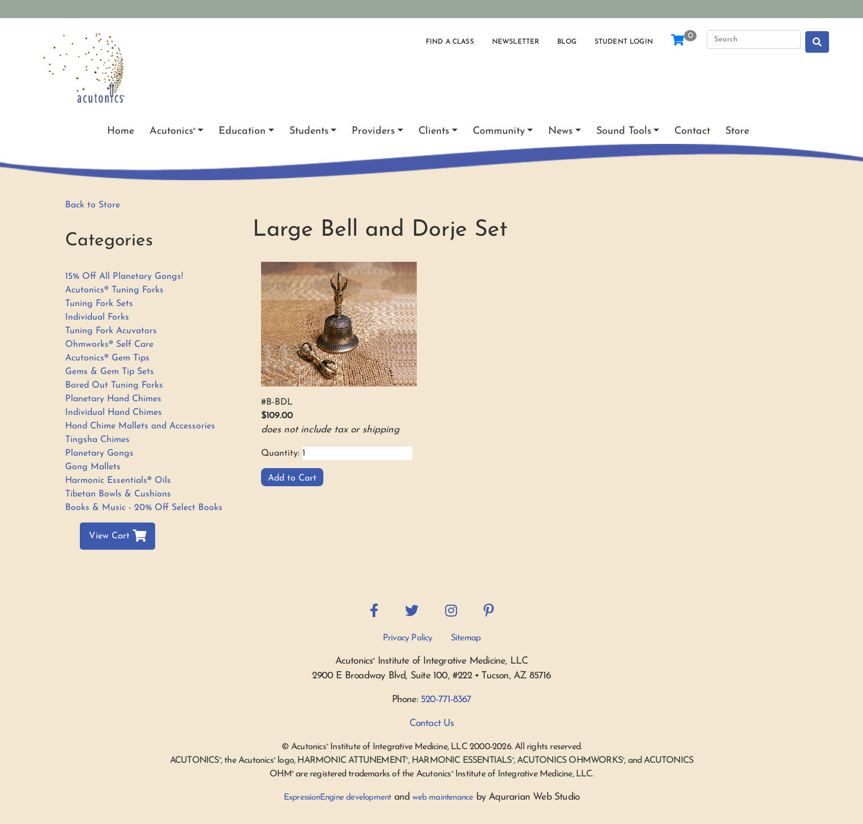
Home (120, 131)
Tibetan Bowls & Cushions (118, 494)
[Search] (754, 39)
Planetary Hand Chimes (113, 398)
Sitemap (465, 638)
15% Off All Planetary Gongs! (124, 276)
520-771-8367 (446, 699)
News (560, 131)
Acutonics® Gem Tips (107, 358)
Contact (692, 131)
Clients (433, 131)
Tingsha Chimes (97, 439)
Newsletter (516, 42)
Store (737, 131)
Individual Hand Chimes (113, 412)
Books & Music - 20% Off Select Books (144, 507)
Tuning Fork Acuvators (111, 330)
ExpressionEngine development (337, 797)
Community (499, 131)
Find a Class (450, 42)
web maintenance (442, 797)
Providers (373, 131)
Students (308, 131)
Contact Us (431, 723)
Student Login (624, 42)
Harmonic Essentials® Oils (118, 480)
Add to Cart (292, 478)
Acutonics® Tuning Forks (114, 290)
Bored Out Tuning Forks (114, 385)
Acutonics (172, 131)
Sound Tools (623, 131)
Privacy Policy (408, 638)
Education (242, 131)
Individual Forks (97, 317)
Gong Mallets (93, 467)
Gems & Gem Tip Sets (109, 371)
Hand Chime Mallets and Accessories (140, 426)
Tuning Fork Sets (99, 303)
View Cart (117, 536)
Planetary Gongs (99, 453)
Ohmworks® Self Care (109, 344)
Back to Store (92, 205)
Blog (566, 42)
